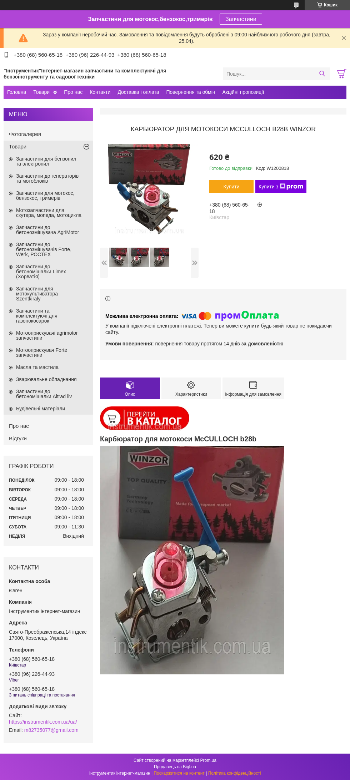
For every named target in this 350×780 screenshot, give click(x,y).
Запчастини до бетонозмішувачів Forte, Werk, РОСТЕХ (43, 249)
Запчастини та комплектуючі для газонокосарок (37, 316)
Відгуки (18, 438)
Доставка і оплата (138, 92)
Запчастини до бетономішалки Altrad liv (44, 394)
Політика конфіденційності (234, 773)
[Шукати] (322, 73)
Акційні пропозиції (243, 92)
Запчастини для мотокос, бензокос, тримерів (45, 195)
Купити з (281, 186)
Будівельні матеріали (40, 408)
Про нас (73, 92)
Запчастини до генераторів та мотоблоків (47, 178)
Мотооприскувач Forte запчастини (41, 352)
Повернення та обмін (190, 92)
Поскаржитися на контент (179, 773)
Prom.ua (208, 760)
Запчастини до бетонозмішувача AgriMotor (47, 229)
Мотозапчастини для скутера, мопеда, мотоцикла (48, 212)
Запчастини (240, 19)
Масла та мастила (37, 367)
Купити (232, 186)
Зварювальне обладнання (46, 379)
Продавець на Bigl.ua (175, 766)
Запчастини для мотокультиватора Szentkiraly (37, 294)
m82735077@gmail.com (51, 730)
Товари (41, 92)
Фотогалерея (25, 134)
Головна (16, 92)
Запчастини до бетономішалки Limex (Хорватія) (41, 271)
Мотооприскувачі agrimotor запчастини (47, 335)
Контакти (100, 92)
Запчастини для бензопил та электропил (46, 161)
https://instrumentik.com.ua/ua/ (43, 722)
